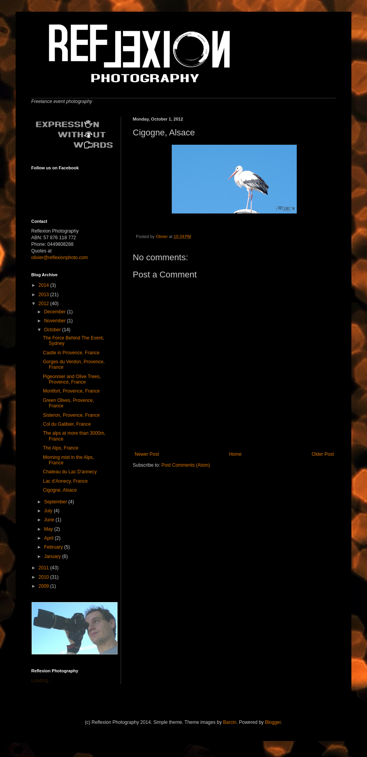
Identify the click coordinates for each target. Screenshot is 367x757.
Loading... (41, 680)
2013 (44, 294)
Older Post (323, 454)
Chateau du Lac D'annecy (70, 471)
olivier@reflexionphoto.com (59, 257)
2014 (44, 285)
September (56, 502)
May (49, 529)
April (49, 538)
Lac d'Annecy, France (65, 481)
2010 (44, 577)
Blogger (273, 722)
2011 (44, 567)
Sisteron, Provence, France (71, 415)
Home (235, 454)
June (49, 519)
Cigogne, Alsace (60, 490)
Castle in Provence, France (71, 352)
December (55, 312)
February (54, 547)
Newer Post (147, 454)
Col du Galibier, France (67, 424)
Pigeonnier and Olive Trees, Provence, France (72, 379)
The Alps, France (60, 448)
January (53, 556)
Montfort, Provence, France (71, 391)
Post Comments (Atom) (185, 465)
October (53, 329)
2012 (44, 303)
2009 (44, 586)
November (55, 320)
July (49, 511)
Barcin (229, 722)
